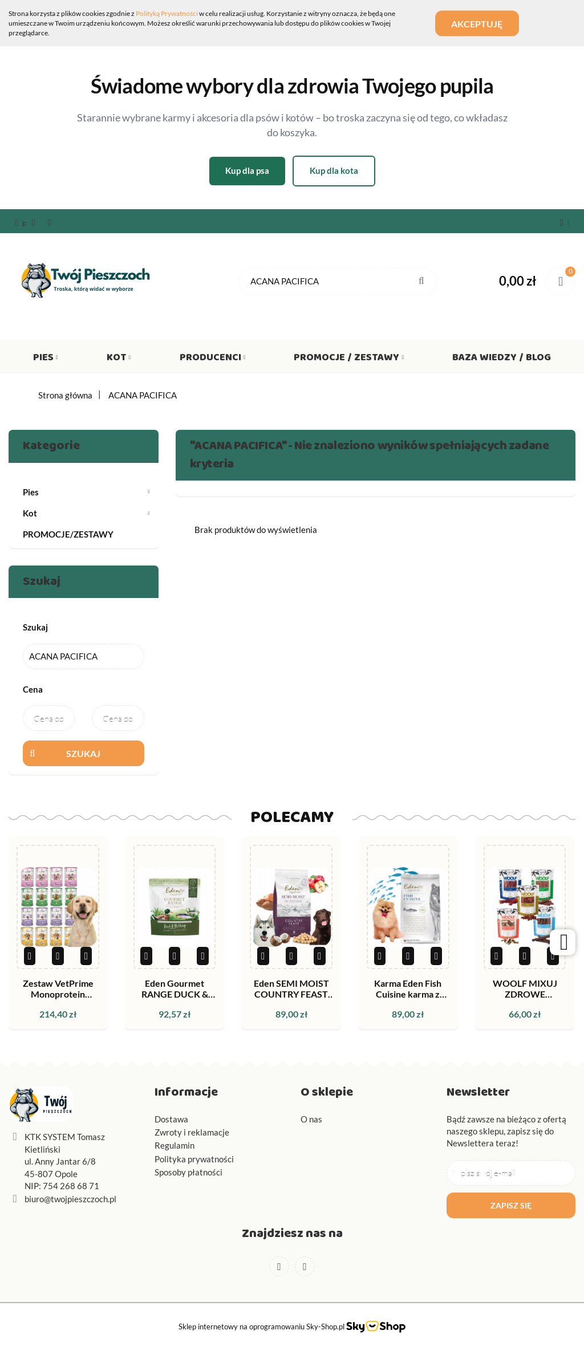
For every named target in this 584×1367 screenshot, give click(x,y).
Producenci (213, 359)
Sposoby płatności (188, 1172)
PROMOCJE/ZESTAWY (68, 534)
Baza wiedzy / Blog (501, 359)
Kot (119, 359)
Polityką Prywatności (167, 13)
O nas (311, 1119)
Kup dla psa (247, 170)
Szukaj (83, 753)
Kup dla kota (334, 170)
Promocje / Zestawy (349, 359)
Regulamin (174, 1145)
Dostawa (171, 1119)
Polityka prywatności (194, 1159)
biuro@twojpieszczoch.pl (70, 1199)
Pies (45, 359)
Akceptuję (478, 23)
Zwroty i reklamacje (192, 1132)
